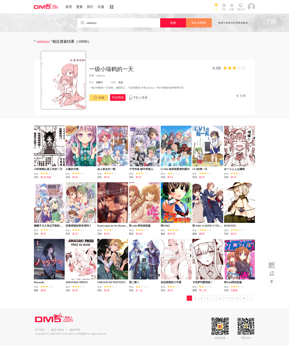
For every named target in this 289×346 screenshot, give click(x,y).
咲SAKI (165, 225)
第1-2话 (202, 290)
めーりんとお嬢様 (234, 169)
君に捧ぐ (134, 282)
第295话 (171, 233)
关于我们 (40, 329)
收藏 (98, 97)
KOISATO (230, 225)
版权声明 (75, 329)
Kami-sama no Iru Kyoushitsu (114, 225)
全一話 (139, 290)
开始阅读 (118, 97)
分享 (243, 95)
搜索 (173, 22)
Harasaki (39, 282)
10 (244, 298)
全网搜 (199, 22)
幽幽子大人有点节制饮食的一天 (52, 225)
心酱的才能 (72, 169)
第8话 (202, 233)
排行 (90, 7)
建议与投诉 (57, 329)
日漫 (101, 7)
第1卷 (106, 290)
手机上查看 (140, 97)
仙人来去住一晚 (106, 169)
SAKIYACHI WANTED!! (111, 282)
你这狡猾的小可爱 (171, 282)
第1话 (75, 177)
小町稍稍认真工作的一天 (48, 169)
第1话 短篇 (46, 177)
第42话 (139, 233)
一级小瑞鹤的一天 (111, 69)
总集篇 (234, 290)
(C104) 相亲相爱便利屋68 (175, 169)
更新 (79, 7)
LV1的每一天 (199, 169)
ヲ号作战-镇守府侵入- (141, 169)
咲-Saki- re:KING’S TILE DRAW (211, 225)
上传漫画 (271, 273)
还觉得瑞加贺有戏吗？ (78, 225)
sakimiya (101, 75)
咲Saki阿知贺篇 (233, 282)
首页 (68, 7)
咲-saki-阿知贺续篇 (140, 225)
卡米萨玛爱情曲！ (202, 282)
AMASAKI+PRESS (77, 282)
